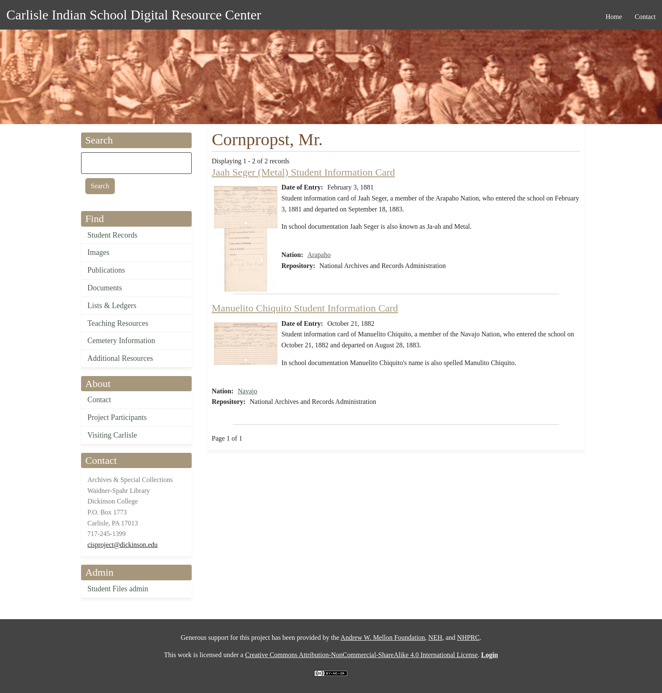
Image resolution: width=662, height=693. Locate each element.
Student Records (112, 235)
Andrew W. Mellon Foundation (383, 637)
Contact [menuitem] (645, 16)
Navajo (247, 391)
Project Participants (117, 417)
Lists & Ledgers (111, 305)
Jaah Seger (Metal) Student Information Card (303, 172)
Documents (104, 288)
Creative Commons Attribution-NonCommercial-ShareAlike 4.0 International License (361, 654)
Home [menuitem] (613, 16)
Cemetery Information (121, 340)
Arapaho (319, 254)
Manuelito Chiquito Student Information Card (305, 308)
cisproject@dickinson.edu (122, 544)
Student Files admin (117, 589)
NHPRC (468, 637)
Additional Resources (120, 358)
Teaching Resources (117, 323)
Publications (106, 270)
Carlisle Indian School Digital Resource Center (133, 14)
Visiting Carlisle (112, 435)
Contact (99, 399)
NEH (435, 637)
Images (98, 252)
